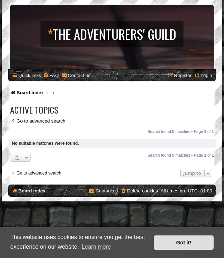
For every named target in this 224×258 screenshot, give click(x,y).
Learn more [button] (96, 247)
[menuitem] (51, 75)
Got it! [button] (183, 242)
